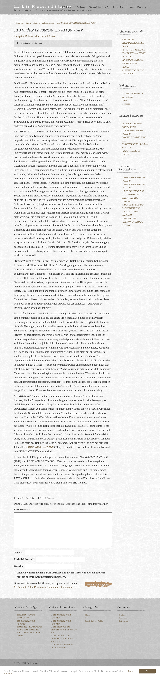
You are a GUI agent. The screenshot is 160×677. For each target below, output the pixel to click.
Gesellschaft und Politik (94, 621)
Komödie (126, 104)
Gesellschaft (99, 7)
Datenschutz (123, 621)
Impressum (123, 618)
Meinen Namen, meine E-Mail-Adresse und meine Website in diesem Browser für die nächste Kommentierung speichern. (61, 574)
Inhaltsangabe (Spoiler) (29, 43)
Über (130, 7)
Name (18, 552)
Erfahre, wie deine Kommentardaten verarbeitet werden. (44, 587)
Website (18, 566)
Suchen (142, 7)
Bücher (80, 7)
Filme (66, 7)
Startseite (20, 23)
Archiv (117, 7)
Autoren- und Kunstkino (43, 23)
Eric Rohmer (127, 97)
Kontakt (122, 615)
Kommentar (22, 509)
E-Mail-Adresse (24, 559)
